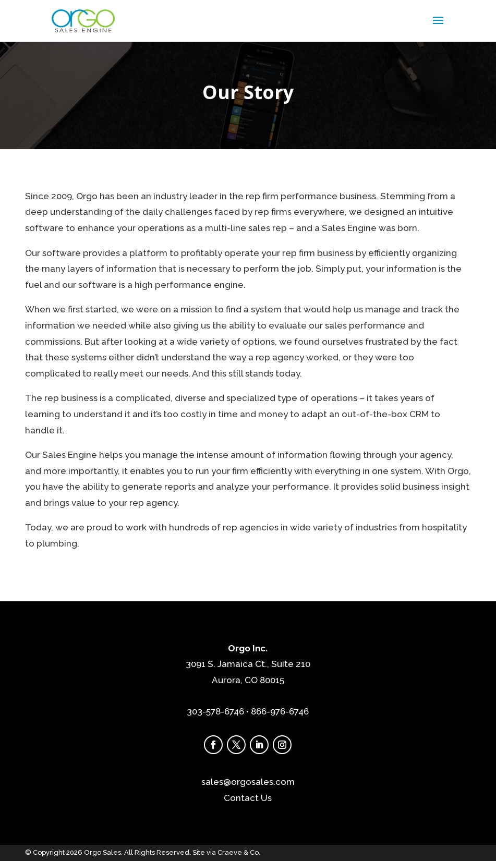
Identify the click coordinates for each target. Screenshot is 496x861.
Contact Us (248, 798)
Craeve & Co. (238, 852)
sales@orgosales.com (248, 782)
